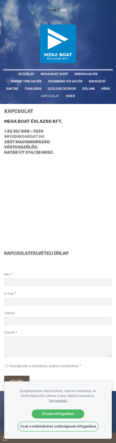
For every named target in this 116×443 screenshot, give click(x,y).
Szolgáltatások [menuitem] (62, 89)
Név (8, 274)
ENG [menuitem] (63, 10)
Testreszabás (58, 401)
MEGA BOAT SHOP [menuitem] (54, 74)
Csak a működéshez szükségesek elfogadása (58, 426)
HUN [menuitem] (52, 10)
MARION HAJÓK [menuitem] (86, 74)
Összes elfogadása (58, 414)
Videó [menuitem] (70, 96)
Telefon (9, 313)
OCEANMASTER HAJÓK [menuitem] (65, 81)
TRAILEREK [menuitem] (33, 89)
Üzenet (10, 332)
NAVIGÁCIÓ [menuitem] (97, 81)
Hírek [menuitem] (105, 89)
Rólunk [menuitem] (88, 89)
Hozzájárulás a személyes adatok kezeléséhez (43, 366)
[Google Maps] (58, 197)
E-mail (10, 294)
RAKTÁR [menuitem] (12, 89)
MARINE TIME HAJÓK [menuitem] (26, 81)
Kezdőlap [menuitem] (26, 74)
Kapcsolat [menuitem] (50, 96)
